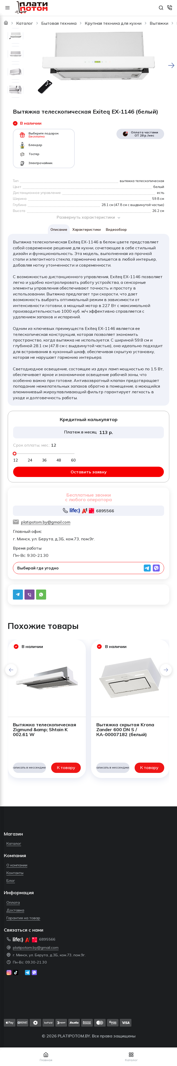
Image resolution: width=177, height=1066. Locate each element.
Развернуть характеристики (88, 217)
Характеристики (86, 229)
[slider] (14, 453)
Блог (10, 880)
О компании (16, 865)
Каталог (13, 843)
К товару (66, 767)
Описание (58, 229)
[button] (166, 670)
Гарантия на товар (23, 918)
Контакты (14, 873)
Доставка (15, 910)
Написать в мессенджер (29, 767)
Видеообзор (116, 229)
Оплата (13, 902)
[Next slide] (171, 65)
